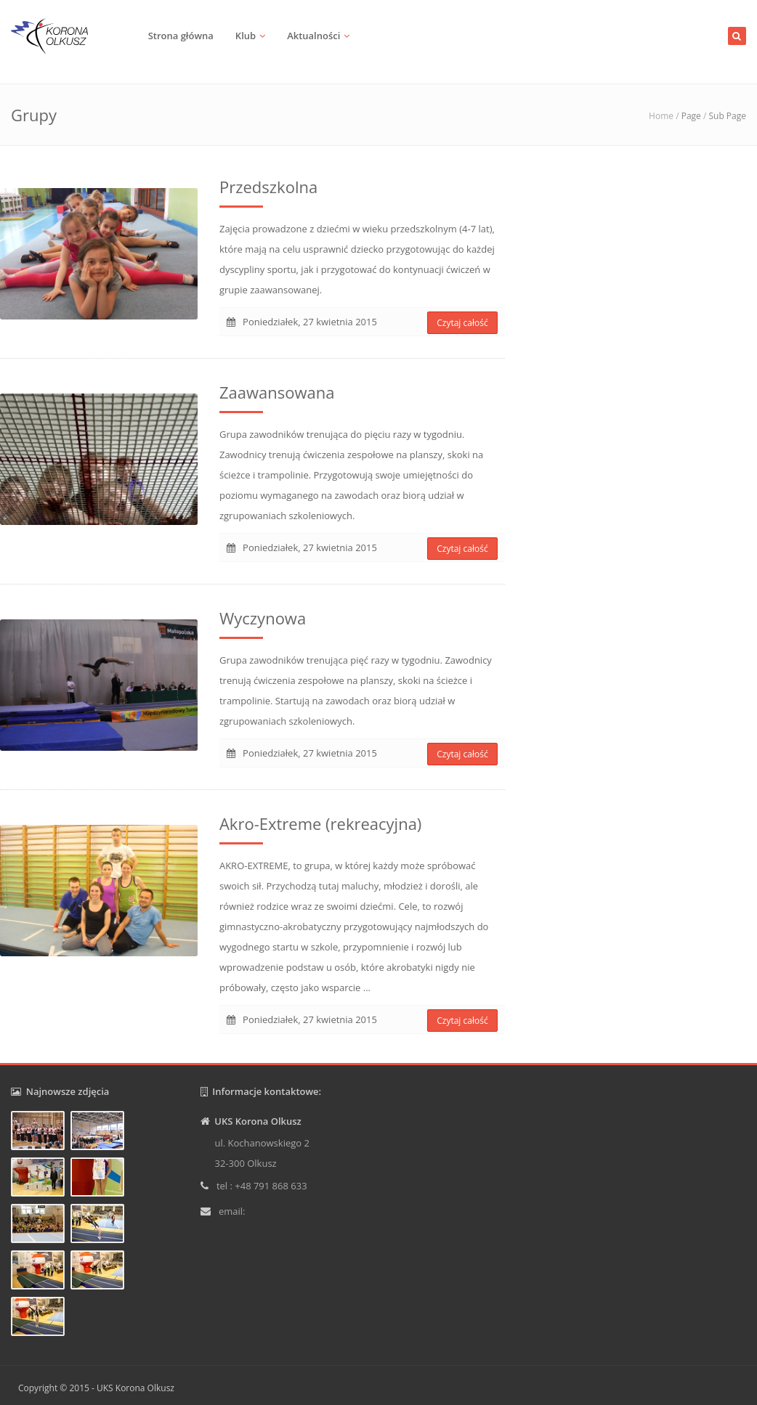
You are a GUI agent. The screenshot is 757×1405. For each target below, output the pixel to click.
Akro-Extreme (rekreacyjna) (320, 823)
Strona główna (181, 35)
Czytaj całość (462, 323)
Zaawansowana (277, 392)
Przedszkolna (268, 186)
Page (691, 116)
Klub (245, 35)
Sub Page (727, 116)
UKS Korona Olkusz (135, 1388)
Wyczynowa (262, 618)
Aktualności (313, 35)
